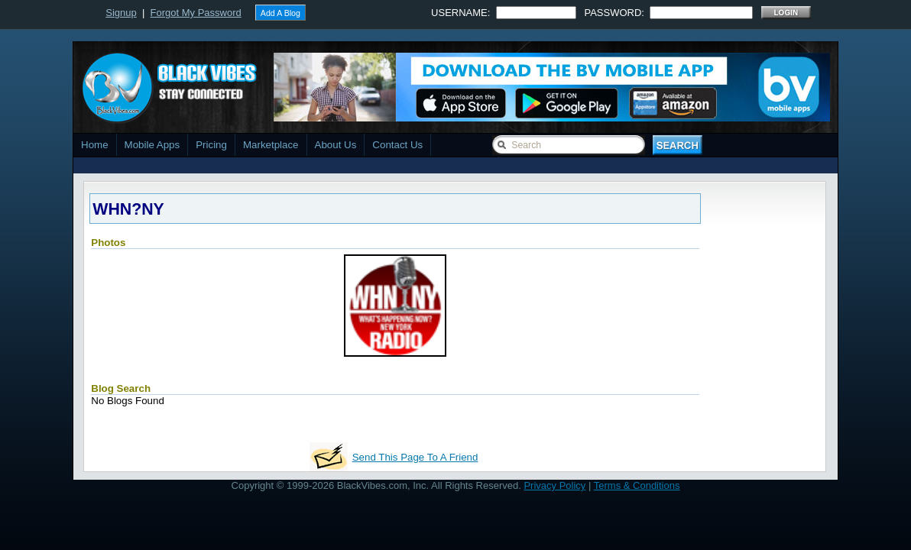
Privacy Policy (554, 485)
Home (95, 144)
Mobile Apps (152, 144)
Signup (120, 12)
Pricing (211, 144)
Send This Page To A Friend (415, 457)
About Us (336, 144)
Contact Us (397, 144)
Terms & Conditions (637, 485)
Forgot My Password (196, 12)
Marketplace (271, 144)
